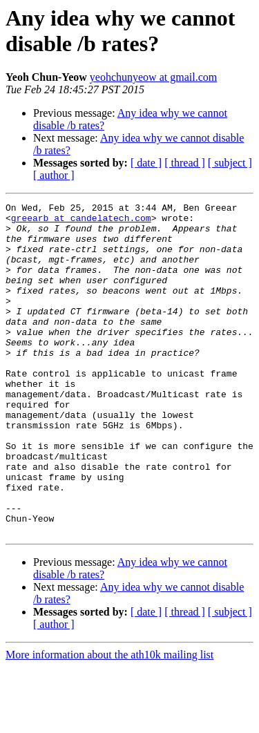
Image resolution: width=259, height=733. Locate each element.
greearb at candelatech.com (81, 222)
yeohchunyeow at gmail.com (153, 77)
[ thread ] (184, 163)
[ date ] (146, 163)
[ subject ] (230, 163)
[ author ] (54, 175)
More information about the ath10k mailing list (109, 721)
